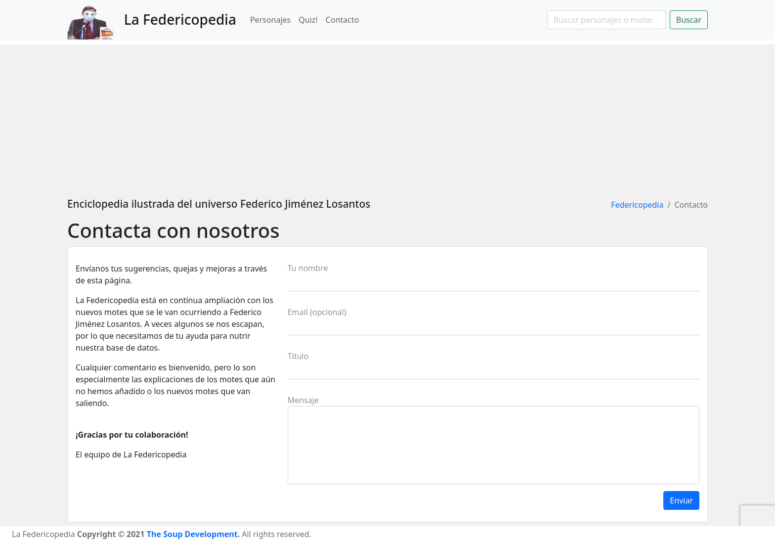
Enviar (681, 500)
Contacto (342, 19)
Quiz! (308, 19)
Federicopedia (637, 204)
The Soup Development (192, 534)
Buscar (688, 19)
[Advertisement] (387, 114)
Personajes (270, 19)
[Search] (606, 19)
